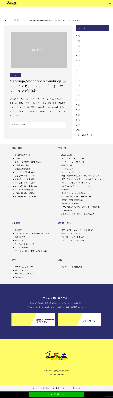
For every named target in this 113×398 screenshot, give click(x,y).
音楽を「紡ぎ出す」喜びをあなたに (29, 162)
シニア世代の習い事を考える (26, 172)
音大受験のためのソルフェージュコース (77, 197)
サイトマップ (64, 388)
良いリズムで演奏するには (25, 190)
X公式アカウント (21, 270)
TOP (34, 388)
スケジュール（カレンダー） (26, 244)
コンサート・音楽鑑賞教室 (71, 267)
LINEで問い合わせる (56, 394)
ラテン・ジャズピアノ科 (70, 172)
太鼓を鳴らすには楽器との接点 (27, 186)
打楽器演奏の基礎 (22, 165)
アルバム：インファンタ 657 (72, 237)
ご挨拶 (17, 158)
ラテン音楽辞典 (20, 125)
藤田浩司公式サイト (22, 155)
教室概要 (18, 230)
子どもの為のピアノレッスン (26, 176)
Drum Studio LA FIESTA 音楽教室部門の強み (32, 233)
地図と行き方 (20, 237)
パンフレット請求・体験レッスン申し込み (77, 214)
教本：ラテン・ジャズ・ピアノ (73, 233)
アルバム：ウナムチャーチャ (72, 240)
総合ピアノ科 (66, 165)
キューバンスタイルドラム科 (72, 158)
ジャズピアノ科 (67, 169)
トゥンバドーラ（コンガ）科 (72, 162)
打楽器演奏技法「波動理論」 (26, 197)
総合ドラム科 (66, 155)
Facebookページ (21, 277)
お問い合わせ (76, 388)
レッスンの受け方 (22, 247)
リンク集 (54, 388)
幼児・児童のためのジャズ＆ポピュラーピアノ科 (80, 176)
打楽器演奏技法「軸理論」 (25, 193)
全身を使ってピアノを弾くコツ (27, 183)
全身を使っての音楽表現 (24, 179)
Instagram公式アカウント (25, 274)
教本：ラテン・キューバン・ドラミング (77, 230)
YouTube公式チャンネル (24, 267)
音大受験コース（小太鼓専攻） (73, 193)
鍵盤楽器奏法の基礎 (22, 169)
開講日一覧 (19, 240)
